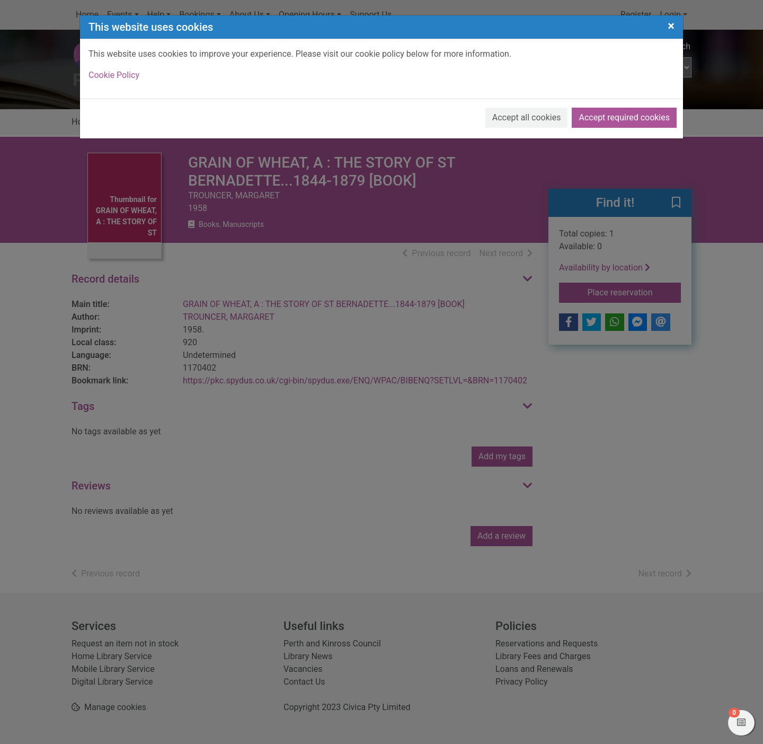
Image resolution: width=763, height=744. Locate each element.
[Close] (671, 26)
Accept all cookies (526, 117)
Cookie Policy (113, 75)
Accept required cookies (624, 117)
